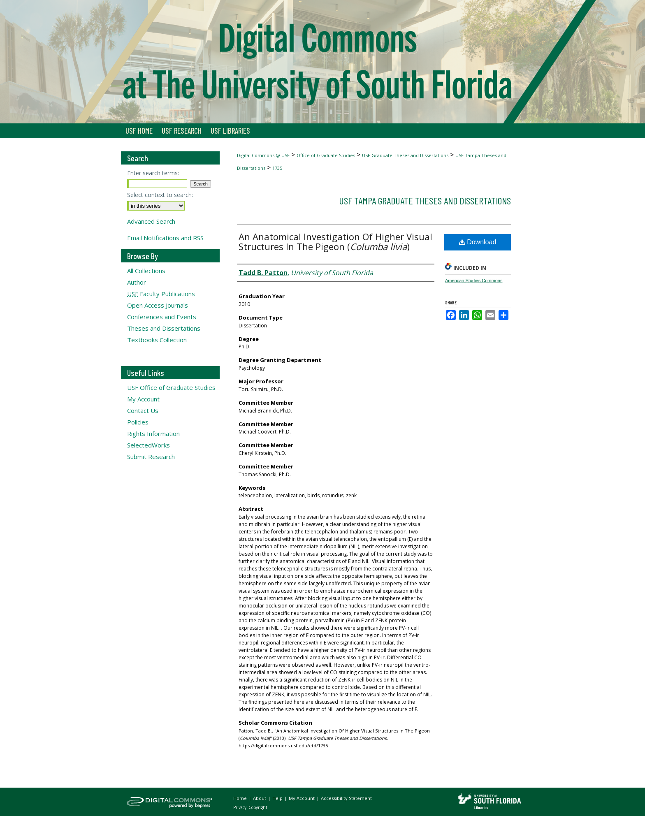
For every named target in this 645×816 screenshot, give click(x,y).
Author (136, 282)
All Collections (146, 271)
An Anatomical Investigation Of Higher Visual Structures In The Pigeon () (335, 241)
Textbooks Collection (157, 340)
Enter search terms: (153, 173)
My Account (143, 399)
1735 (277, 168)
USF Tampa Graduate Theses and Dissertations (425, 200)
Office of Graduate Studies (326, 155)
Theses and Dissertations (163, 328)
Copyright (257, 807)
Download (478, 242)
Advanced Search (151, 221)
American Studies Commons (473, 280)
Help (278, 798)
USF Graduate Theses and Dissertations (405, 155)
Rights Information (153, 433)
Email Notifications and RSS (165, 238)
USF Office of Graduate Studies (171, 387)
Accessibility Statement (346, 798)
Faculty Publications (161, 294)
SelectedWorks (148, 445)
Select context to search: (160, 195)
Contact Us (142, 410)
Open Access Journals (157, 305)
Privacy (240, 807)
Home (240, 798)
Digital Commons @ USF (263, 155)
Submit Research (151, 456)
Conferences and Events (161, 317)
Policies (137, 422)
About (260, 798)
